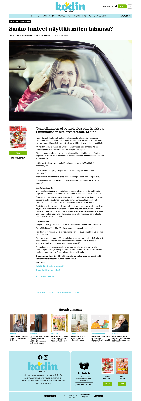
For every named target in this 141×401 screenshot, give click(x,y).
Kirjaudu (125, 16)
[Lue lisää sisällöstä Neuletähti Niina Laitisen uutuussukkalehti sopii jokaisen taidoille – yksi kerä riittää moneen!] (60, 323)
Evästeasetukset (30, 375)
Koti (69, 16)
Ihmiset (36, 16)
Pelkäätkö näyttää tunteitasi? (50, 266)
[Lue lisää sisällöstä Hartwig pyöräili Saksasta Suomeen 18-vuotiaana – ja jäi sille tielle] (19, 323)
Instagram (46, 357)
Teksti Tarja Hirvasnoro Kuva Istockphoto (30, 35)
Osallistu (100, 16)
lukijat (77, 292)
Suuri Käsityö (83, 16)
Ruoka (61, 16)
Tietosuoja (44, 381)
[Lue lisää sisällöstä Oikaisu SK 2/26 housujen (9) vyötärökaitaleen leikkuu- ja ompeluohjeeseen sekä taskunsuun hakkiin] (40, 323)
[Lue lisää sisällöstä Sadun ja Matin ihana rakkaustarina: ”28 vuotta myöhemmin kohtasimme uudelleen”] (121, 323)
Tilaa (122, 6)
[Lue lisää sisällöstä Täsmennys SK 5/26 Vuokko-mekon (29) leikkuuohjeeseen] (80, 323)
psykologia (40, 292)
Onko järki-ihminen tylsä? (48, 270)
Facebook (40, 357)
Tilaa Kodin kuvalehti (57, 381)
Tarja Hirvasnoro (64, 292)
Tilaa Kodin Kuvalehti (45, 277)
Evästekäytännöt (55, 375)
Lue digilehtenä (110, 6)
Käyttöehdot (25, 381)
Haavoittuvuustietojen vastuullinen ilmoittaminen (43, 378)
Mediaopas (35, 381)
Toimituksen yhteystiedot (42, 383)
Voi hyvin (49, 16)
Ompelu (33, 334)
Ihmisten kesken (98, 334)
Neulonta (54, 334)
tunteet (51, 292)
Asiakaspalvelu (42, 375)
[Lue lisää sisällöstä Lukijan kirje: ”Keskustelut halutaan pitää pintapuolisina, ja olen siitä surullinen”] (101, 323)
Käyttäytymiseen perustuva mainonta (85, 396)
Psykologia (25, 22)
